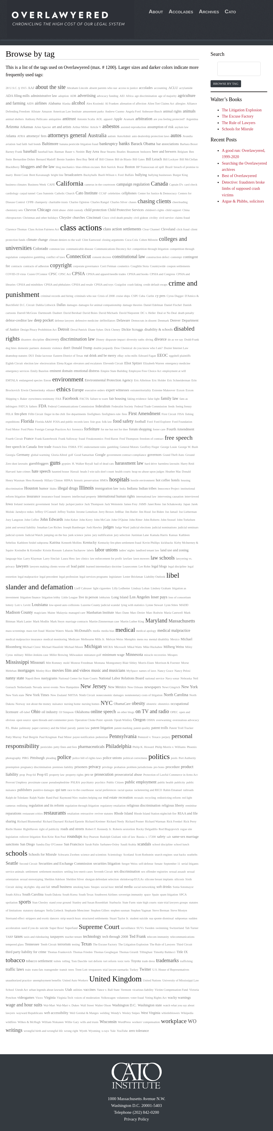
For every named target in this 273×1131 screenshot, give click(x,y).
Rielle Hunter (14, 829)
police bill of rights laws (87, 758)
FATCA (23, 406)
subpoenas (181, 918)
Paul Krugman (48, 737)
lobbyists (104, 597)
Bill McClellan (189, 159)
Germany (23, 455)
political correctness (135, 758)
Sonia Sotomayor (183, 886)
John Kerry (86, 519)
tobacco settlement (39, 961)
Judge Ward (122, 527)
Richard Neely (115, 821)
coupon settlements (178, 266)
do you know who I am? (147, 348)
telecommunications (182, 936)
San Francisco (74, 844)
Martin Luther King (132, 621)
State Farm (128, 902)
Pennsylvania (123, 736)
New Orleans (135, 687)
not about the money (39, 703)
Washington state (150, 1005)
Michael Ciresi (31, 647)
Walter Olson (103, 1005)
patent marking (123, 728)
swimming (162, 928)
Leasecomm (130, 566)
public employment (141, 782)
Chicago (44, 209)
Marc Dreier (137, 612)
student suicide (139, 918)
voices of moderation (87, 997)
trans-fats (37, 969)
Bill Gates (139, 159)
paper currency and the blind (49, 728)
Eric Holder (159, 380)
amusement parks (93, 111)
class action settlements (122, 229)
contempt (176, 257)
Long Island (119, 597)
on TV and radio (152, 711)
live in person (88, 597)
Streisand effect (15, 918)
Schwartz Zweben (69, 854)
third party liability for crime (26, 952)
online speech (103, 711)
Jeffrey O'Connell (45, 511)
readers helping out (90, 797)
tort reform (109, 961)
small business (61, 887)
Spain (155, 894)
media (96, 630)
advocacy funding (107, 95)
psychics (100, 782)
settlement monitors (51, 871)
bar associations (167, 144)
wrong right (71, 1030)
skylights (29, 886)
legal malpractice (28, 576)
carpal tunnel (27, 193)
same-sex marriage (185, 837)
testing (76, 944)
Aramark (128, 119)
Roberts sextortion (124, 829)
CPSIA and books (138, 274)
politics (159, 756)
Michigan (93, 646)
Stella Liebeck (54, 910)
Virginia (50, 998)
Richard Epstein (74, 821)
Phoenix (192, 747)
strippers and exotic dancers (42, 918)
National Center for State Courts (77, 678)
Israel (54, 504)
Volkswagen (108, 997)
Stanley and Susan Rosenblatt (90, 902)
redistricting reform (169, 797)
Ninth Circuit (87, 695)
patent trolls (159, 728)
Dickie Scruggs (132, 329)
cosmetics (123, 266)
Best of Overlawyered (239, 176)
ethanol (50, 390)
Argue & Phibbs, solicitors (243, 201)
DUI (31, 355)
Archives (209, 11)
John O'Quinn (119, 519)
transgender (51, 969)
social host (107, 886)
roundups (74, 836)
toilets (57, 961)
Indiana (132, 488)
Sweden (150, 928)
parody (72, 728)
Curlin (150, 295)
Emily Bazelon (40, 371)
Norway (20, 703)
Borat (120, 167)
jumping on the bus (55, 535)
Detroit (63, 329)
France (29, 439)
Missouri (37, 662)
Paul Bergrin (30, 737)
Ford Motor (13, 429)
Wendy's (116, 1013)
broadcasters (74, 175)
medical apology (146, 630)
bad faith (22, 144)
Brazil (169, 167)
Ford (150, 421)
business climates (16, 184)
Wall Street (87, 1005)
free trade (44, 447)
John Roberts (151, 519)
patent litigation (102, 728)
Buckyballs (90, 175)
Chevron (30, 210)
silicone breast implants (159, 879)
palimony (25, 728)
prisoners (81, 767)
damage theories (132, 305)
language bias (14, 558)
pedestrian (102, 737)
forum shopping (140, 429)
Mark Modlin (41, 621)
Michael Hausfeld (52, 647)
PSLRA (75, 782)
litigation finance (30, 597)
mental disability (159, 639)
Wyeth (83, 1030)
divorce (160, 339)
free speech (179, 437)
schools (16, 853)
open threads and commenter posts (52, 720)
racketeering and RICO (148, 790)
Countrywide (158, 266)
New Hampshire (69, 687)
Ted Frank (137, 936)
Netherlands (24, 687)
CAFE (51, 184)
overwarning (163, 720)
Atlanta (11, 136)
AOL (99, 119)
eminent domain (61, 371)
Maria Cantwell (173, 612)
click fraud (183, 229)
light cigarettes (102, 588)
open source (23, 720)
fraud (82, 438)
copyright (61, 265)
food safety (123, 421)
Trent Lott (81, 969)
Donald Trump (82, 348)
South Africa (13, 894)
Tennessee (32, 944)
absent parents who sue (103, 88)
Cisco (105, 217)
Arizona (12, 126)
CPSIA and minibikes (30, 284)
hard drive (151, 463)
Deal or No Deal (167, 312)
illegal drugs (68, 488)
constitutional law (128, 256)
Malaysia (62, 612)
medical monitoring (55, 639)
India (123, 488)
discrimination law (77, 339)
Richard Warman (155, 821)
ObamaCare (122, 704)
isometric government (37, 504)
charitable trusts (58, 202)
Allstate (35, 111)
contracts (16, 266)
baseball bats (45, 151)
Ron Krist (48, 836)
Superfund (71, 928)
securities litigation (106, 864)
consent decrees (101, 257)
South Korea (70, 894)
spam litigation (169, 894)
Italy (62, 504)
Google (100, 455)
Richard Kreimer (95, 821)
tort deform (95, 961)
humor (44, 488)
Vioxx (39, 997)
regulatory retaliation (113, 805)
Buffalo (129, 175)
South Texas (86, 894)
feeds (171, 406)
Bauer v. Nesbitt (74, 151)
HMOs (104, 480)
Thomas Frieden (83, 952)
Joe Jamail (171, 511)
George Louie (169, 446)
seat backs (180, 854)
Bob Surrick (108, 167)
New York (189, 686)
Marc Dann (122, 612)
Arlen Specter (42, 127)
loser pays (159, 597)
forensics (77, 429)
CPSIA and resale (82, 284)
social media (124, 887)
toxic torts (124, 961)
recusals (139, 797)
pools (174, 758)
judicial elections (140, 527)
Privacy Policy (136, 1119)
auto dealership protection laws (150, 136)
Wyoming (94, 1030)
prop (22, 774)
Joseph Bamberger (74, 527)
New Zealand (58, 695)
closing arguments (113, 239)
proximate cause (38, 782)
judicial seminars (188, 527)
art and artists (61, 127)
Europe (78, 390)
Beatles (121, 151)
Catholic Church (64, 193)
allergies (180, 103)
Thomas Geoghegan (106, 952)
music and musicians (108, 670)
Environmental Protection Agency (109, 380)
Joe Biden (158, 511)
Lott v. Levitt (23, 605)
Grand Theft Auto (173, 454)
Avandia (187, 136)
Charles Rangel (99, 202)
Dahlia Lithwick (45, 305)
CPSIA (78, 273)
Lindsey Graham (161, 588)
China (185, 210)
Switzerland (177, 928)
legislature (115, 576)
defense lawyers (64, 320)
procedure (173, 767)
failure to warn (99, 398)
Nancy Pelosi (182, 670)
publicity (179, 782)
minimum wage (113, 655)
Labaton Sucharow (74, 550)
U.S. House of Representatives (170, 969)
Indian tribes (148, 488)
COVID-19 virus (16, 274)
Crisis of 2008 (105, 295)
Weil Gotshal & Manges (84, 1013)
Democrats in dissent (144, 320)
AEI (122, 95)
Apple (118, 119)
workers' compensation (146, 1022)
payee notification (84, 737)
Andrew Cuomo (114, 111)
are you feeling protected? (169, 119)
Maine (51, 612)
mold (66, 662)
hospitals (119, 479)
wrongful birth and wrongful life (43, 1030)
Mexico (175, 639)
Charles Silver (118, 202)
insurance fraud (51, 496)
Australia (97, 135)
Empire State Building (114, 371)
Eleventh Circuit (113, 363)
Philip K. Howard (143, 747)
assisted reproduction (133, 127)
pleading (51, 758)
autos (176, 135)
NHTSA (73, 695)
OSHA (151, 720)
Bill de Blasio (123, 159)
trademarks (167, 960)
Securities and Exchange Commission (65, 864)
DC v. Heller (148, 312)
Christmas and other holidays (40, 217)
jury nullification (102, 535)
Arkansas (26, 127)
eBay (121, 355)
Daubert (57, 312)
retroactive (87, 813)
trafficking (186, 961)
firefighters (94, 414)
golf (70, 454)
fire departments (76, 414)
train (28, 969)
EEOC (162, 355)
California (69, 183)
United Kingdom (115, 979)
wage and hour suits (24, 1004)
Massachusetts (181, 621)
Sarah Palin (92, 844)
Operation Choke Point (89, 720)
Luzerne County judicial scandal (100, 605)
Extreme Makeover (163, 390)
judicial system (15, 535)
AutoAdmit (124, 136)
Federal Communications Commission (71, 406)
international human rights (116, 496)
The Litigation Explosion (133, 944)
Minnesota (134, 654)
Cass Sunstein (44, 193)
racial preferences (105, 790)
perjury (166, 737)
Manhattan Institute (100, 613)
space (147, 894)
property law (56, 774)
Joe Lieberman (188, 511)
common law (57, 248)
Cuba (142, 295)
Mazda (69, 630)
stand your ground (60, 902)
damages (72, 305)
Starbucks (115, 902)
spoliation (12, 902)
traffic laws (15, 969)
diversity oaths (135, 339)
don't (66, 348)
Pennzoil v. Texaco (149, 737)
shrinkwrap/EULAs (132, 879)
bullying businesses (160, 175)
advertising (86, 95)
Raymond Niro (69, 797)
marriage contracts (77, 621)
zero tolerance (139, 1031)
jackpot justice (74, 504)
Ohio (35, 711)
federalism (102, 406)
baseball (30, 151)
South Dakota (53, 894)
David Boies (90, 312)
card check (190, 184)
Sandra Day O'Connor (49, 844)
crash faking (134, 284)
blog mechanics (65, 167)
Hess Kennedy (34, 480)
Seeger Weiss (130, 863)
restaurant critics (33, 813)
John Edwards (51, 519)
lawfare (127, 558)
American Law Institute (67, 111)
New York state (15, 695)
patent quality (142, 728)
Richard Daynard (53, 821)
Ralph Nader (37, 797)
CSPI (134, 295)
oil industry (50, 712)
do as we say (175, 339)
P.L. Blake (12, 728)
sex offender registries (154, 871)
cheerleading (180, 202)
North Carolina (176, 694)
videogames (26, 998)
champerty (41, 202)
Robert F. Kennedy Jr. (98, 829)
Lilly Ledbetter (121, 588)
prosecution (103, 774)
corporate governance (86, 266)
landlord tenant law (147, 550)
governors (155, 455)
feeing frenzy (184, 406)
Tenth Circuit (48, 944)
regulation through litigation (82, 805)
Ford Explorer (162, 421)
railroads (188, 790)
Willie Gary (72, 1022)
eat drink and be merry (100, 356)
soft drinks (164, 887)
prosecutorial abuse (128, 775)
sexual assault (177, 871)
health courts (123, 471)
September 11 (172, 863)
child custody (75, 210)
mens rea (142, 639)
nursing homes (90, 703)
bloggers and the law (38, 166)
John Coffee (31, 519)
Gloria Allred (59, 454)
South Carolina (32, 894)
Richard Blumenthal (29, 821)
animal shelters (15, 119)
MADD (183, 605)
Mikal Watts (134, 647)
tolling (66, 961)
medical (125, 629)
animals (189, 111)
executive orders (95, 390)
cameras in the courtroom (99, 184)
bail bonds (34, 144)
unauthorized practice (19, 980)
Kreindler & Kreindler (28, 550)
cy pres (160, 296)
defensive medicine (87, 320)
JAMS (142, 504)
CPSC (53, 274)
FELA (9, 414)
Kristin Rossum (52, 550)
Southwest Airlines (106, 894)
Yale (113, 1030)
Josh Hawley (94, 527)
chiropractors (13, 217)
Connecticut (78, 256)
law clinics (82, 558)
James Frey (130, 504)
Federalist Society (122, 406)
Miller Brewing (58, 654)
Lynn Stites (171, 605)
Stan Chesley (40, 902)
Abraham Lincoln (77, 88)
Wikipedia (187, 1013)
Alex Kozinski (95, 103)
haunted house (60, 471)
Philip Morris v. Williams (170, 747)
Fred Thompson (128, 438)
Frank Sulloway (68, 438)
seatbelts (192, 854)
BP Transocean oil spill (150, 167)
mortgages (26, 670)
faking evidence (136, 398)
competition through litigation (151, 248)
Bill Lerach (154, 159)
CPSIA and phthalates (57, 284)
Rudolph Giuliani (110, 836)
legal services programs (93, 576)
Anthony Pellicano (36, 119)
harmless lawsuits (168, 463)
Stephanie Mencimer (76, 910)
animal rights (172, 111)
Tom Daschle (79, 961)
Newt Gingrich (171, 687)
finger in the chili (54, 414)
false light (153, 398)
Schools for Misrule (43, 854)
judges (108, 527)
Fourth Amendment (180, 429)
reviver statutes (104, 813)
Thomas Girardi (128, 952)
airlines (41, 103)
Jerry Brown (106, 511)
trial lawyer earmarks (116, 969)
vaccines (89, 990)
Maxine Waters (55, 630)
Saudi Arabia (128, 844)
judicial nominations (164, 527)
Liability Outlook (154, 576)
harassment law (129, 463)
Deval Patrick (78, 329)
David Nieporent (129, 312)
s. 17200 (151, 836)
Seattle (12, 863)
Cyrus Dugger (174, 295)
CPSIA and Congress (162, 274)
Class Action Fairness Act (43, 229)
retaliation (73, 813)
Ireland (18, 504)
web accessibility (56, 1013)
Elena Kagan (64, 363)
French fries (60, 446)
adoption (63, 95)
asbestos (110, 126)
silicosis (179, 879)
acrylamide (185, 88)
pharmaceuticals (91, 746)
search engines (163, 854)
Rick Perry (189, 821)
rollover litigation (30, 836)
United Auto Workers (75, 980)
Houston (31, 488)
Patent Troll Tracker (181, 728)
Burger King (180, 175)
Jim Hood (145, 511)
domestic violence (51, 348)
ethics (63, 389)
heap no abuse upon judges (148, 471)
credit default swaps (155, 284)
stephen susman (119, 910)
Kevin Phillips (151, 542)
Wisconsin (108, 1021)
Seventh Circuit (103, 871)
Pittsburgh (37, 758)
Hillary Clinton (53, 480)
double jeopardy (103, 348)
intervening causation (170, 496)
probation (119, 767)
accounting (160, 88)
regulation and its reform (46, 805)
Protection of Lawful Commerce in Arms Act (170, 774)
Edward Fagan (147, 355)
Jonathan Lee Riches (49, 527)
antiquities (55, 119)
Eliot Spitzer (133, 363)
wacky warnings (179, 998)
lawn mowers (141, 558)
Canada (159, 183)
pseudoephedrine (59, 782)
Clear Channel (151, 229)
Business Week (37, 184)
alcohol (78, 103)
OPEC (174, 712)
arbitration (143, 118)
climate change (37, 240)
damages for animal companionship (100, 305)
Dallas (61, 305)
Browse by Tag (225, 83)
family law (169, 398)
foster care (159, 429)
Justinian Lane (140, 535)
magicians (40, 612)
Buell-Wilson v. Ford (111, 175)
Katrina (54, 543)
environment (67, 379)
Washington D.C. (124, 1005)
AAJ (31, 88)
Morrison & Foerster (167, 662)
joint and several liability (21, 527)
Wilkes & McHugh (29, 1022)
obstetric (151, 703)
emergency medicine (177, 363)
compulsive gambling (32, 257)
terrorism (64, 944)
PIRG (25, 758)
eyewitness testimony (41, 398)
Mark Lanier (24, 621)
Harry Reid (187, 463)
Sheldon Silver (75, 879)
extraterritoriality (140, 390)
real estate (110, 798)
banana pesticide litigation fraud (79, 144)
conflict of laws (55, 257)
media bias (107, 630)
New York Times (37, 695)
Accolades (181, 11)
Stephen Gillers (100, 910)
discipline (38, 339)
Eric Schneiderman (178, 380)
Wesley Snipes (131, 1013)
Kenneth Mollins (71, 542)
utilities (77, 989)
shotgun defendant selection (102, 879)
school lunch (181, 844)
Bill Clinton (106, 159)
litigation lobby (51, 597)
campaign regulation (133, 184)
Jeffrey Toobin (66, 511)
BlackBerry (13, 167)
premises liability (63, 767)
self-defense (146, 863)
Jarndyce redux (24, 511)
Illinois (86, 488)
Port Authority (187, 758)
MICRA (108, 647)
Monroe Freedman (82, 662)
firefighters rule (111, 414)
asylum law (181, 127)
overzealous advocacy (185, 720)
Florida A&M (43, 421)
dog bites (11, 348)
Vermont (126, 989)
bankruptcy (108, 143)
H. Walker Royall (82, 463)
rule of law (128, 836)
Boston (130, 167)
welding (104, 1013)
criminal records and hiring (57, 295)
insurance (33, 496)
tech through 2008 (115, 937)
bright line (57, 175)
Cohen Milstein (148, 239)
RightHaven (30, 829)
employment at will (174, 371)
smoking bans (81, 886)
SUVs (140, 928)
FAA (59, 398)
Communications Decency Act (112, 248)
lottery (10, 605)
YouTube (122, 1030)
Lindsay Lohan (140, 588)
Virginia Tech (65, 997)
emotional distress (86, 371)
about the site (50, 87)
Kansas (173, 535)
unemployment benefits (47, 980)
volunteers (123, 997)
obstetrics (164, 703)
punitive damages (43, 790)
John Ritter (135, 519)
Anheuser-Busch (152, 111)
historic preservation (86, 480)
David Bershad (72, 312)
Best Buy (81, 159)
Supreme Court (99, 926)
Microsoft (120, 647)
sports (25, 902)
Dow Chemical (123, 348)
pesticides (46, 747)
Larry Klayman (32, 558)
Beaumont (133, 151)
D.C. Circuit (27, 305)
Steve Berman (160, 910)
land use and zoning (174, 550)
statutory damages (34, 910)
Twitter (145, 969)
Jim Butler (131, 511)
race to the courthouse (81, 790)
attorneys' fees (36, 136)
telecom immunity (158, 936)
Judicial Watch (34, 535)
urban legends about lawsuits (46, 989)
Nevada (37, 687)
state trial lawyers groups (173, 902)
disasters (26, 339)
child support (173, 210)
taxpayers (57, 937)
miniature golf (92, 654)
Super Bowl (56, 928)
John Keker (71, 519)
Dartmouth (44, 312)
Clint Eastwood (91, 239)
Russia (140, 836)
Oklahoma (82, 712)
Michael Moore (73, 647)
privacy (95, 766)
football (140, 422)
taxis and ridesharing (36, 936)
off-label (25, 712)
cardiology (12, 193)
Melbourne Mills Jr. (93, 639)
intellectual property (84, 496)
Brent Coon (21, 175)
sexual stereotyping (31, 879)
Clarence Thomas (16, 229)
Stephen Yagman (141, 910)
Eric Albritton (142, 380)
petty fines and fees (65, 747)
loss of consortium (179, 597)
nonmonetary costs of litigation (143, 695)
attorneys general (67, 135)
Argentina (192, 119)
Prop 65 (42, 775)
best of (93, 159)
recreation (126, 798)
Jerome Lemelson (86, 511)
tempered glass (15, 944)
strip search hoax (70, 918)
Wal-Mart (49, 1005)
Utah (68, 990)
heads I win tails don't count (97, 471)
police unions (112, 758)
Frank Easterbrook (46, 438)
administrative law (44, 96)
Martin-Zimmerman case (104, 621)
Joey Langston (14, 519)
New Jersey (94, 686)
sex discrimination (127, 871)
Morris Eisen (146, 662)
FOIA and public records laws (71, 421)
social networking (144, 886)
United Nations (152, 980)
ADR (73, 95)
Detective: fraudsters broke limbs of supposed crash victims (243, 188)
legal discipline (177, 566)
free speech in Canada (21, 447)
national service (154, 678)
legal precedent (49, 576)
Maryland (156, 620)
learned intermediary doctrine (104, 566)
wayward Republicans (29, 1013)
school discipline (162, 844)
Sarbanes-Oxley (109, 844)
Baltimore (50, 143)
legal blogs (159, 566)
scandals (144, 844)
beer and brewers (164, 152)
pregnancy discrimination (36, 767)
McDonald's (83, 631)
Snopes (95, 886)
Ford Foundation (182, 421)
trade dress (148, 961)
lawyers (22, 566)
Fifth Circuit (35, 414)
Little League (69, 597)
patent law (83, 728)
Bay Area (92, 152)
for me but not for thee (114, 429)
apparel (107, 119)
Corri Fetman (108, 266)
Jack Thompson (93, 504)
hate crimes (24, 471)
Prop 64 (31, 774)
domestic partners (28, 348)
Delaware (123, 320)
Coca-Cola (131, 239)
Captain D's (176, 184)
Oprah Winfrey (123, 720)
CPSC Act (64, 274)
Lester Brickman (133, 576)
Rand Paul (52, 797)
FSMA (72, 446)
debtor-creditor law (19, 320)
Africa (129, 95)
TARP (9, 936)
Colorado (40, 248)
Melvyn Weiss (114, 639)
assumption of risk (160, 127)
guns (55, 463)
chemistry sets (14, 210)
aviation (10, 144)
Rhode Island (123, 813)
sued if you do (30, 928)
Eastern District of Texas (68, 355)
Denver (175, 320)
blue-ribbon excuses (88, 167)
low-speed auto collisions (64, 605)
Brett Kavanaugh (39, 175)
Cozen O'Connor (37, 274)
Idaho (53, 488)
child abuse (59, 210)
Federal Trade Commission (150, 406)
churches (79, 218)
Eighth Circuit (14, 363)
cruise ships (123, 295)
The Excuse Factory (105, 944)
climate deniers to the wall (65, 239)
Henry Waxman (15, 480)
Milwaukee (76, 654)
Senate (158, 863)
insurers (66, 496)
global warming (40, 454)
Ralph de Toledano (17, 797)
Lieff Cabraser (83, 588)
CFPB (30, 202)
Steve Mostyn (178, 910)
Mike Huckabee (152, 647)
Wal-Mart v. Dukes (67, 1005)
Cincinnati (93, 218)
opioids (108, 720)
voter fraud (137, 997)
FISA (180, 414)
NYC (106, 703)
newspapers (152, 687)
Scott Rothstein (144, 854)
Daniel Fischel (173, 305)
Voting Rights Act (155, 997)
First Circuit (169, 414)
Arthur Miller (80, 127)
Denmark (163, 320)
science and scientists (94, 854)
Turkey (134, 969)
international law (146, 496)
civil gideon (141, 217)
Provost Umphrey (16, 782)
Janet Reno (154, 504)
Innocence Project (168, 488)
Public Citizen (115, 782)
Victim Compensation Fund (171, 989)
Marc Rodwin (154, 612)
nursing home (72, 703)
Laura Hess (68, 558)
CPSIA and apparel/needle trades (106, 274)
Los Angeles (139, 597)
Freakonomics (94, 438)
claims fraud (182, 217)
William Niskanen (53, 1022)
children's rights (154, 210)
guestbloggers (39, 463)
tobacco (15, 960)
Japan (186, 504)
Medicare (74, 639)
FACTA (84, 398)
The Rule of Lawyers (162, 944)
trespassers (94, 969)
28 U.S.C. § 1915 (16, 88)
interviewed (192, 496)
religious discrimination (144, 805)
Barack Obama (143, 143)
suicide (44, 928)
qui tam (60, 790)
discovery (52, 339)
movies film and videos (71, 670)
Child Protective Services (126, 210)
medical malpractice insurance (24, 639)
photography (13, 758)
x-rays (105, 1030)
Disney (100, 339)
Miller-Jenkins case (36, 654)
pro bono (158, 767)
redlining (22, 805)
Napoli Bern (32, 678)
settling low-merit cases (78, 871)
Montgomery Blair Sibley (121, 662)
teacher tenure (73, 936)
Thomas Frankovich (59, 952)
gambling (112, 446)
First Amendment (144, 413)
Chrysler (65, 218)
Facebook (70, 398)
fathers (33, 406)
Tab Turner (191, 928)
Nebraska (186, 678)
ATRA (21, 136)
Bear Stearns (108, 151)
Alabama (54, 103)
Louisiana (40, 604)
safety (161, 837)
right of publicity (49, 829)
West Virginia (150, 1013)
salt (169, 836)
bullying (141, 175)
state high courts (147, 902)
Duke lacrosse (43, 355)
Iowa (9, 504)
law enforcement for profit (106, 558)
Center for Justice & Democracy (157, 193)
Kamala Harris (159, 535)
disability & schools (158, 329)
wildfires (11, 1022)
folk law (107, 421)
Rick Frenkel (174, 821)
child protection (95, 210)
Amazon (47, 111)
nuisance (57, 703)
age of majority (167, 95)
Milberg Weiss (173, 647)
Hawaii (74, 471)
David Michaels (108, 312)
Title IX (182, 952)
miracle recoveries (155, 654)
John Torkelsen (186, 519)
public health (165, 782)
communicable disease (79, 248)
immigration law (106, 488)
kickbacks (167, 542)
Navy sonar (172, 678)
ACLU (173, 88)
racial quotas (125, 790)
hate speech (41, 471)
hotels (175, 480)
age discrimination (146, 95)
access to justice (128, 88)
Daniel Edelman (153, 305)
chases (132, 202)
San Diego (27, 844)
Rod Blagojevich (169, 829)
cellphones (129, 193)
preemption (13, 767)
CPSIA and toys (103, 284)
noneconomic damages (109, 695)
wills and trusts (89, 1022)
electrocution (48, 363)
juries (87, 535)
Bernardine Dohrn (24, 159)
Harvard (11, 471)
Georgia (10, 454)
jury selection (122, 535)
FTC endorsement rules (92, 446)
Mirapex (172, 654)
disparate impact (115, 339)
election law (31, 363)
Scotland (128, 854)
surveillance (128, 928)
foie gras (95, 421)
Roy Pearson (91, 836)
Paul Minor (65, 737)
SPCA (183, 894)
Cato (230, 11)
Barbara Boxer (189, 144)
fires (124, 414)
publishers (25, 790)
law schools (163, 558)
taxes (18, 936)
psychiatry (87, 782)
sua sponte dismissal (161, 918)
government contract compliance (126, 454)
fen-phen (20, 414)
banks (124, 143)
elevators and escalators (87, 363)
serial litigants (189, 863)
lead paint (78, 566)
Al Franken (111, 103)
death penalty (186, 312)
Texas (86, 944)
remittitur (191, 805)
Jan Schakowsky (172, 504)
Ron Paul (60, 836)
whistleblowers (170, 1013)
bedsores (145, 151)
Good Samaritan (84, 454)
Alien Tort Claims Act (161, 103)
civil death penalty (121, 217)
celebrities (114, 193)
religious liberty (173, 805)
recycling (150, 797)
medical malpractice (173, 630)
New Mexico (117, 687)
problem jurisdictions (139, 767)
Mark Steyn (57, 621)
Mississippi (17, 662)
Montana (99, 662)
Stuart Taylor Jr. (119, 918)
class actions (81, 227)
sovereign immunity (131, 894)
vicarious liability (142, 989)
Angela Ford (133, 111)
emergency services (17, 371)
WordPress (124, 1022)
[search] (233, 69)
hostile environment (143, 480)
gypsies (66, 463)
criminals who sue (86, 295)
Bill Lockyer (170, 159)
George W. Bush (188, 446)
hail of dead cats (104, 463)
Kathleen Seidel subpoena (32, 542)
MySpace (132, 670)
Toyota (136, 961)
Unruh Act (21, 989)
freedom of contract (151, 438)
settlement (31, 871)
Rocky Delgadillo (146, 829)
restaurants (55, 813)
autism (112, 136)
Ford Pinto (27, 429)
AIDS (30, 103)
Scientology (115, 854)
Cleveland (168, 229)
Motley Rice (43, 670)
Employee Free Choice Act (145, 371)
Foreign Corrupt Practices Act (53, 429)
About (156, 11)
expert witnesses (117, 390)
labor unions (106, 549)
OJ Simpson (66, 712)
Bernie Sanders (66, 159)
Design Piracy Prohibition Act (38, 329)
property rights (74, 774)
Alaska (66, 103)
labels (90, 550)
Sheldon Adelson (54, 879)
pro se (89, 775)
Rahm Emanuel (172, 790)
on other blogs (125, 712)
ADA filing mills (18, 96)
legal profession (68, 576)
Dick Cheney (112, 329)
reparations (13, 813)
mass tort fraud (35, 630)
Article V (95, 127)
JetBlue (119, 511)
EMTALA (12, 380)
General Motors (129, 446)
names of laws (147, 670)
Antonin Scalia (86, 119)
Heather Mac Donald (178, 471)
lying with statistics (132, 605)
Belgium (182, 151)
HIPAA (68, 480)
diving (149, 339)
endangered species (31, 380)
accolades (146, 88)
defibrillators (107, 320)
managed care (77, 612)
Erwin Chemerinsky (33, 390)
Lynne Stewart (154, 605)
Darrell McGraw (27, 312)
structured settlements (95, 918)
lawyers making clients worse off (50, 566)
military (19, 654)
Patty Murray (14, 737)
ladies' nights (127, 550)
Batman (59, 151)
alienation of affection (133, 103)
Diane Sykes (95, 329)
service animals (15, 871)
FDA (42, 406)
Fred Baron (111, 438)
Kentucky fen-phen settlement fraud (119, 542)
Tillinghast (146, 952)
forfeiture (91, 429)
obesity (138, 703)
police (64, 757)
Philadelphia (118, 746)
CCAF (103, 193)
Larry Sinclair (51, 558)
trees (71, 969)
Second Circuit (28, 863)
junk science (75, 535)
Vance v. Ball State (108, 989)
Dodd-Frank (191, 339)
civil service (166, 217)
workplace (174, 1021)
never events (50, 687)
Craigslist (120, 284)
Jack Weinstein (114, 504)
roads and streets (72, 829)
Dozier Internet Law (176, 348)
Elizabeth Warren (153, 363)
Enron (47, 380)
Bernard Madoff (46, 159)
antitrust (69, 118)
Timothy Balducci (165, 952)
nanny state (15, 678)
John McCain (102, 519)
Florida (27, 421)
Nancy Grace (165, 670)
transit (63, 969)
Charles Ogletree (79, 202)
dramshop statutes (16, 355)
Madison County (19, 612)
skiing (19, 886)
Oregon (139, 719)
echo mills (131, 355)
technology (92, 936)
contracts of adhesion (36, 266)
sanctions (12, 844)
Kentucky (90, 543)
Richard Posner (134, 821)
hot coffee (163, 480)
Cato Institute (87, 193)
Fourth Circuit (14, 438)
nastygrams (49, 678)
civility (153, 217)
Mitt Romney (54, 662)
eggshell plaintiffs (179, 355)
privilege (107, 767)
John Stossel (168, 519)
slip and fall (43, 886)
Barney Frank (14, 151)
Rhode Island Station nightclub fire (155, 813)
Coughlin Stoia (140, 266)
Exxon (181, 390)
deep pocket (43, 320)
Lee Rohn (144, 566)
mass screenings (15, 630)
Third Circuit (184, 944)
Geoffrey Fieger (149, 446)
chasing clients (154, 201)
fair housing (117, 399)
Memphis (130, 639)
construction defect (157, 257)
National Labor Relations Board (121, 678)
